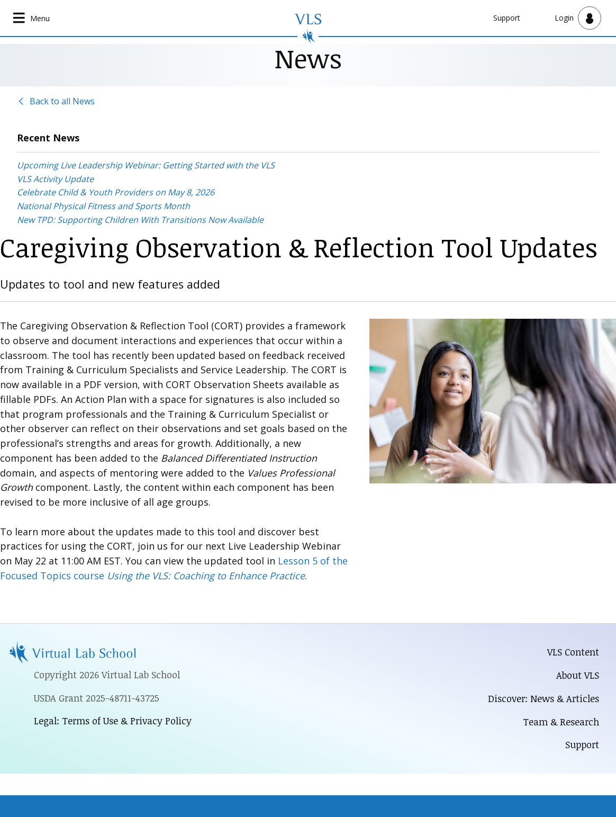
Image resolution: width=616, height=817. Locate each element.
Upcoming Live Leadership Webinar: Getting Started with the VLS (146, 165)
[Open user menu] (578, 18)
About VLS (577, 675)
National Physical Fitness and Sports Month (103, 206)
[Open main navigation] (31, 18)
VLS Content (573, 651)
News (308, 58)
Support (506, 18)
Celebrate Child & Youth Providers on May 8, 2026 (115, 192)
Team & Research (561, 721)
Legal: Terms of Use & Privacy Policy (113, 720)
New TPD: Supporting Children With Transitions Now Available (140, 220)
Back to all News (62, 101)
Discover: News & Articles (543, 698)
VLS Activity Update (55, 179)
